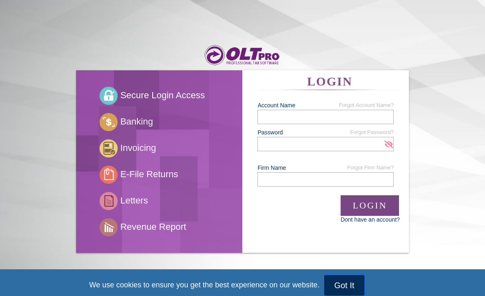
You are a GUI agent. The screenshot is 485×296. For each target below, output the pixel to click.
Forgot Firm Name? (370, 167)
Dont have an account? (370, 219)
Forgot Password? (372, 132)
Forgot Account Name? (366, 105)
